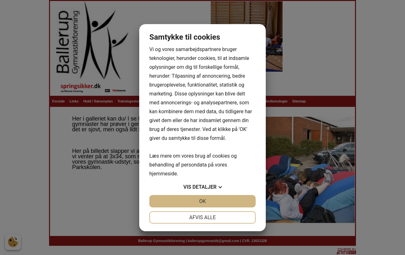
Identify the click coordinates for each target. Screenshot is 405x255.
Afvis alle (202, 217)
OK (202, 201)
